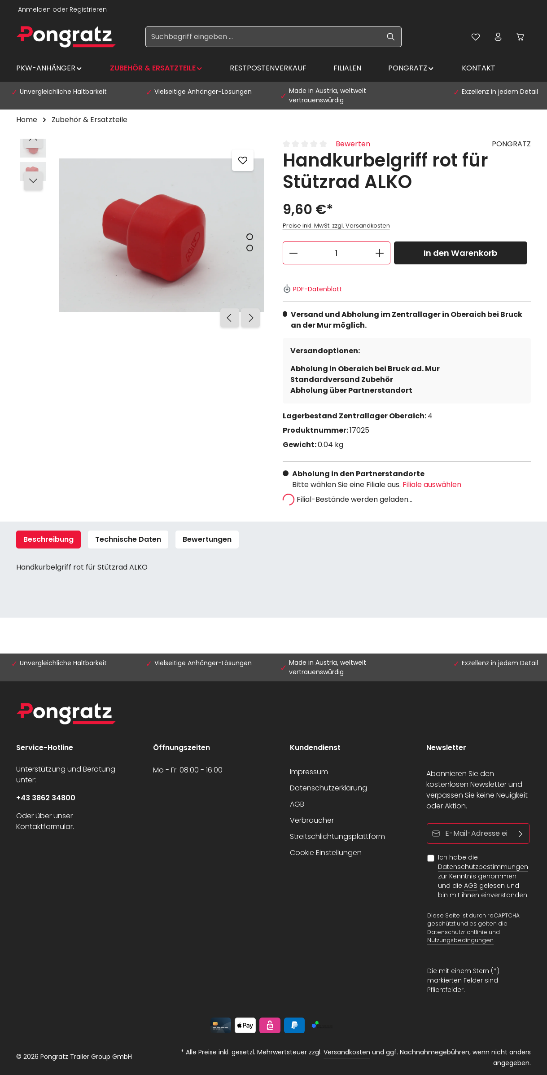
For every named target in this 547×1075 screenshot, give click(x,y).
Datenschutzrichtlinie (457, 931)
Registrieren (88, 9)
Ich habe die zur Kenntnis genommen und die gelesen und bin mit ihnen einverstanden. (483, 876)
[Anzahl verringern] (293, 252)
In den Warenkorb (460, 253)
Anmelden (34, 9)
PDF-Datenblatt (312, 289)
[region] (140, 235)
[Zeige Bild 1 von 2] (249, 236)
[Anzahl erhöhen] (379, 252)
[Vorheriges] (229, 317)
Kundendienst (315, 747)
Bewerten (353, 144)
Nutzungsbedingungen (460, 940)
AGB (297, 804)
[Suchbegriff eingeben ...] (263, 36)
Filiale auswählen (432, 484)
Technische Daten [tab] (128, 539)
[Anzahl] (336, 252)
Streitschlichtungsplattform (337, 836)
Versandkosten (347, 1052)
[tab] (48, 539)
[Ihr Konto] (498, 36)
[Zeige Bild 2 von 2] (249, 248)
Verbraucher (312, 820)
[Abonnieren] (520, 833)
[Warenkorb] (520, 36)
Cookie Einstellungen (326, 852)
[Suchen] (391, 36)
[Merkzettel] (475, 36)
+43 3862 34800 (45, 798)
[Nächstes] (250, 317)
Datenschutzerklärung (328, 788)
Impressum (309, 772)
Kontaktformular (44, 826)
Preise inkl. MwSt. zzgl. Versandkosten (336, 225)
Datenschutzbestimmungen (483, 866)
